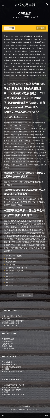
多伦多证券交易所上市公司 (16, 268)
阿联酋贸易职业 (8, 348)
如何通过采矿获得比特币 (11, 390)
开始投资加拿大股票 (9, 364)
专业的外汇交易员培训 (14, 271)
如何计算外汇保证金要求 (11, 367)
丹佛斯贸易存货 (8, 339)
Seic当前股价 (7, 362)
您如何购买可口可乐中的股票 (13, 385)
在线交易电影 (25, 5)
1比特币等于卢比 (8, 344)
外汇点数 (5, 392)
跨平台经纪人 (7, 318)
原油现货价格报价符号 (10, 323)
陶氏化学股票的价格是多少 (12, 316)
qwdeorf (9, 274)
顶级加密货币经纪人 (9, 325)
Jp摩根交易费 (7, 346)
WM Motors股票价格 (10, 387)
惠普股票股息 (7, 369)
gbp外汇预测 (11, 258)
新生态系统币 (11, 265)
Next (29, 295)
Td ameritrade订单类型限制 (13, 321)
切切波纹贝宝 (11, 262)
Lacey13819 (9, 28)
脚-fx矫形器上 (7, 341)
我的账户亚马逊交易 (14, 256)
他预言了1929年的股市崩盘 (12, 371)
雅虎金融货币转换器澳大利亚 (13, 394)
